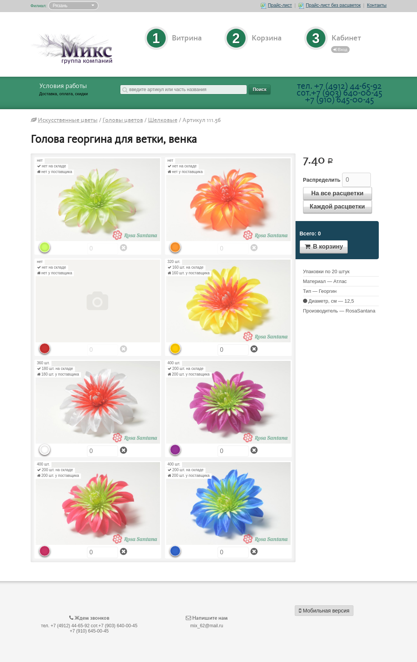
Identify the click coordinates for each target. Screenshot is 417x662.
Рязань (60, 5)
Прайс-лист (276, 5)
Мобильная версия (324, 611)
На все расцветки (337, 193)
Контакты (377, 5)
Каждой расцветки (337, 206)
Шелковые (162, 120)
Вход (340, 49)
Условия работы (63, 86)
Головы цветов (123, 120)
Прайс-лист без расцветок (330, 5)
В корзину (324, 246)
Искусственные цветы (68, 120)
